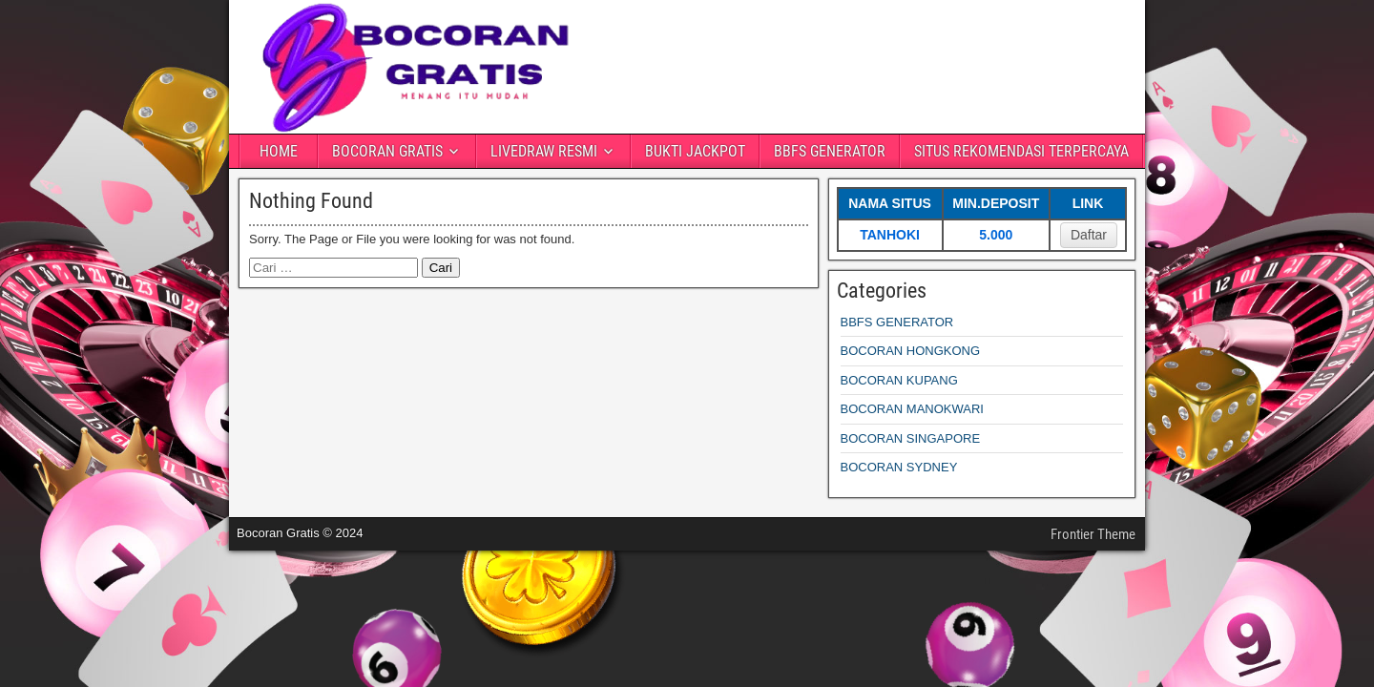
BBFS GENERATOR (829, 151)
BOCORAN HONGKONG (911, 351)
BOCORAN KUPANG (899, 380)
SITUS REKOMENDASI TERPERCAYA (1021, 151)
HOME (279, 151)
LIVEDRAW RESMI (543, 151)
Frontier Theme (1093, 534)
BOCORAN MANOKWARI (912, 409)
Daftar (1089, 234)
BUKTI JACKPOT (695, 151)
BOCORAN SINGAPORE (911, 438)
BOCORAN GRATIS (387, 151)
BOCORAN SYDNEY (899, 467)
